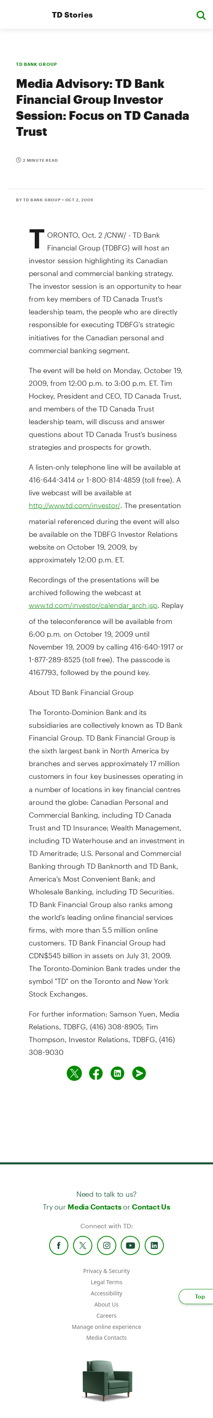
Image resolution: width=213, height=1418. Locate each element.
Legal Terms (106, 1282)
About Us (106, 1304)
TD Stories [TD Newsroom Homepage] (72, 14)
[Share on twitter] (74, 1073)
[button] (201, 14)
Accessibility (106, 1293)
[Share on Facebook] (96, 1073)
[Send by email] (139, 1073)
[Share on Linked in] (117, 1073)
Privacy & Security (106, 1271)
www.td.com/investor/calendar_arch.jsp (93, 605)
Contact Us (151, 1206)
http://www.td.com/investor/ (74, 505)
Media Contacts (94, 1206)
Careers (106, 1315)
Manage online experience (106, 1327)
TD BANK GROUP (36, 64)
